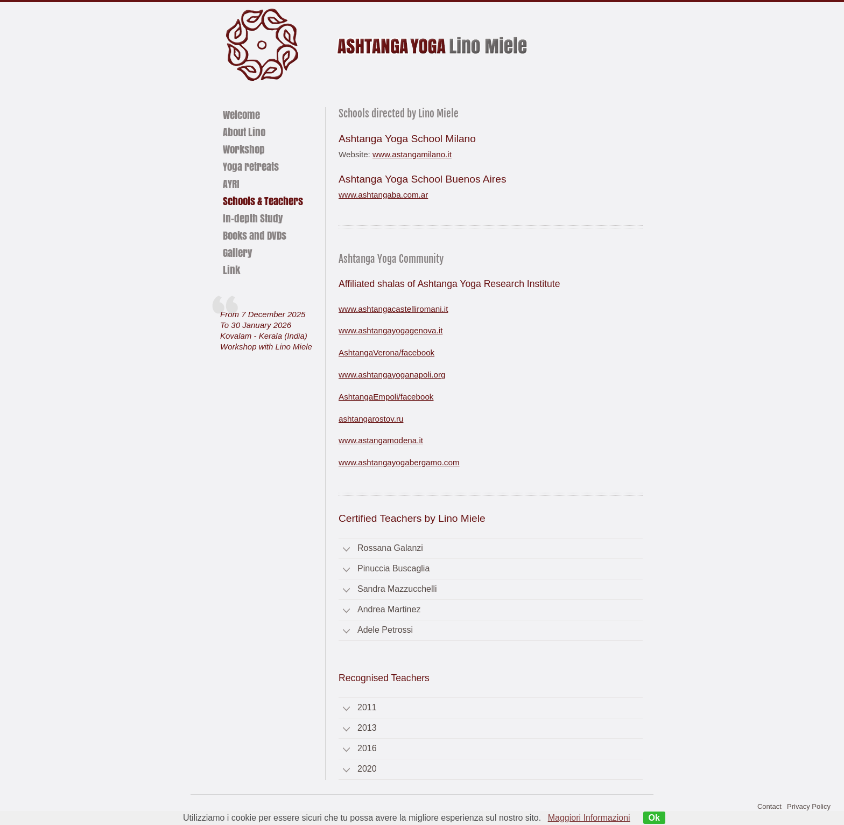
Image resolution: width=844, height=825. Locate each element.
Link (231, 269)
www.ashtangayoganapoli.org (392, 374)
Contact (769, 806)
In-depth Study (253, 218)
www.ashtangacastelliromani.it (393, 308)
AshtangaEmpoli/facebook (386, 396)
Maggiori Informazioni (589, 817)
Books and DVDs (254, 235)
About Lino (244, 131)
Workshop (244, 149)
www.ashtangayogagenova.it (390, 330)
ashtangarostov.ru (371, 418)
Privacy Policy (809, 806)
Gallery (237, 252)
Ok (654, 817)
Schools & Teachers (263, 200)
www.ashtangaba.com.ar (383, 194)
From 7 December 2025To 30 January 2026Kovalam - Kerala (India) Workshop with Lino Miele (266, 330)
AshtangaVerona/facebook (386, 352)
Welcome (241, 114)
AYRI (231, 183)
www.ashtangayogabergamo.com (399, 462)
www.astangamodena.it (381, 440)
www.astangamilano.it (412, 154)
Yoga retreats (251, 166)
